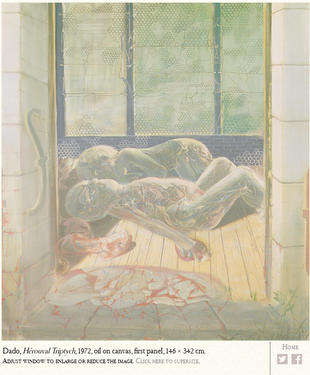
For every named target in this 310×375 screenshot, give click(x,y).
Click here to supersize (167, 361)
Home (290, 347)
